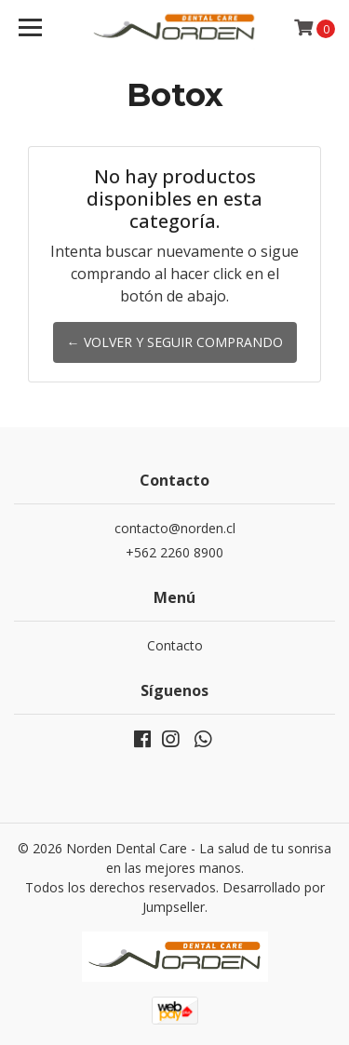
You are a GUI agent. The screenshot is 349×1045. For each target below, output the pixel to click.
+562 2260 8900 (174, 552)
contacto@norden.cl (174, 528)
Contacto (175, 645)
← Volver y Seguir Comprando (175, 342)
